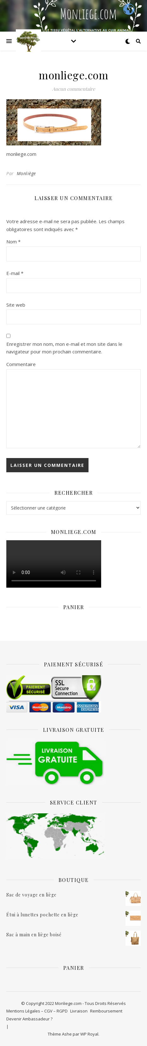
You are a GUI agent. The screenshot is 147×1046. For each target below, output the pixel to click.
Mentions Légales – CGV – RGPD (37, 1011)
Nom (13, 241)
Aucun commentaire (73, 89)
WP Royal (89, 1034)
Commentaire (21, 364)
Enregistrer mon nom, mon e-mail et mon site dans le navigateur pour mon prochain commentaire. (64, 348)
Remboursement (106, 1011)
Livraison (79, 1011)
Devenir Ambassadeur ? (29, 1019)
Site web (15, 305)
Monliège (26, 173)
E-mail (14, 273)
